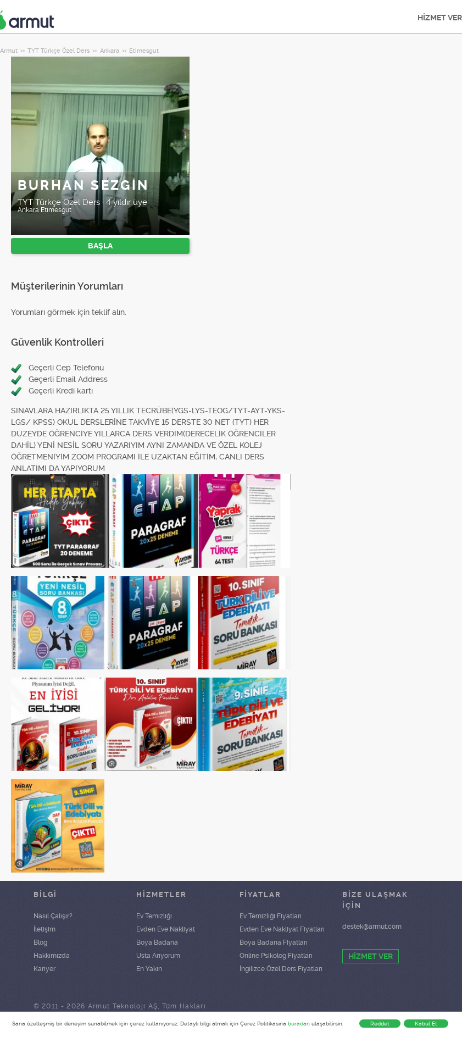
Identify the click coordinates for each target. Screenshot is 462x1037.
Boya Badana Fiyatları (274, 942)
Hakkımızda (52, 956)
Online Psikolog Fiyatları (276, 956)
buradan (299, 1024)
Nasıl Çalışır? (53, 916)
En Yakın (149, 969)
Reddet (379, 1024)
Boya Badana (157, 942)
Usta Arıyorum (158, 956)
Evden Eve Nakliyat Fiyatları (282, 929)
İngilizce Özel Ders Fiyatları (281, 969)
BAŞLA (100, 245)
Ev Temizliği (154, 916)
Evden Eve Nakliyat (165, 929)
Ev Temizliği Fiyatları (271, 916)
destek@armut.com (372, 926)
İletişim (44, 929)
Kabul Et (426, 1024)
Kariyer (44, 969)
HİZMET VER (370, 956)
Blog (40, 942)
